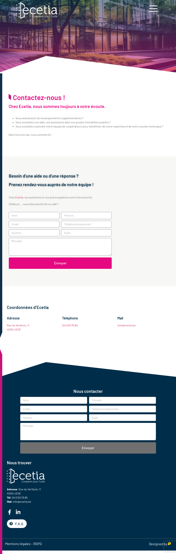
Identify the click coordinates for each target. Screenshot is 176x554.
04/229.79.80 (70, 325)
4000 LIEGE (14, 329)
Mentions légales (18, 544)
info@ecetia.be (126, 325)
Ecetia (19, 197)
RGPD (37, 544)
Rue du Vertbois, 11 (18, 325)
